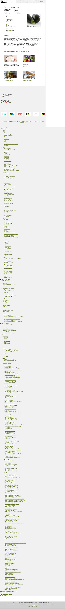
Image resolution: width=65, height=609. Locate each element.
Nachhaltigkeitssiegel (9, 576)
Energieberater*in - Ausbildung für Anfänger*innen (13, 328)
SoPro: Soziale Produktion (10, 589)
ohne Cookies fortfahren (32, 606)
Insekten (5, 254)
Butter (10, 23)
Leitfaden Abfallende (9, 398)
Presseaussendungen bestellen (10, 372)
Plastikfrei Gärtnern (7, 227)
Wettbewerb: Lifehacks (9, 522)
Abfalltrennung (7, 145)
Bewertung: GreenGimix (9, 564)
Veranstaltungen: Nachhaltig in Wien (12, 516)
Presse (21, 134)
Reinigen (5, 287)
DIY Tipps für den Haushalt (9, 181)
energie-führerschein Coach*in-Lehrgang (12, 331)
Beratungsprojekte (7, 427)
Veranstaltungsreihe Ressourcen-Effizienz (13, 598)
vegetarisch (19, 13)
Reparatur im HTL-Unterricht (10, 496)
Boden (5, 220)
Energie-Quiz (7, 439)
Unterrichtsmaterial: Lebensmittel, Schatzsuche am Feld (16, 512)
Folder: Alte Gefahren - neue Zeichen (12, 388)
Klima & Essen (6, 240)
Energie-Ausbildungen (8, 327)
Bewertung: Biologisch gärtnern (11, 563)
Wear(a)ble (7, 520)
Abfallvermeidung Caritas (10, 556)
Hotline (5, 367)
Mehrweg (6, 150)
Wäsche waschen (7, 273)
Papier (5, 152)
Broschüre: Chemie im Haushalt (11, 379)
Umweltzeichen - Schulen (10, 593)
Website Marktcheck (9, 422)
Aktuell (4, 142)
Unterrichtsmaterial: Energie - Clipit (12, 506)
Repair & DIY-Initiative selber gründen (11, 156)
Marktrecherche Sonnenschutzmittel (12, 406)
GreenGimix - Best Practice (10, 307)
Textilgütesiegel (7, 272)
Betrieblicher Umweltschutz (34, 1)
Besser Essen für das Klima (10, 560)
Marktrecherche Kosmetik (10, 402)
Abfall (4, 143)
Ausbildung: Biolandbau (9, 473)
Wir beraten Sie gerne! (5, 140)
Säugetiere (6, 265)
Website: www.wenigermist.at (11, 521)
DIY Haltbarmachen (7, 176)
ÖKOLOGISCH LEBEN (5, 141)
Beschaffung (5, 299)
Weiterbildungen (6, 326)
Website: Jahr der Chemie (10, 420)
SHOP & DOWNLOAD (5, 291)
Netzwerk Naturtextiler (9, 578)
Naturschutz (5, 252)
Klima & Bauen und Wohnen (9, 245)
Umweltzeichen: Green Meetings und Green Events (14, 591)
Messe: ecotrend (8, 407)
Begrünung (5, 298)
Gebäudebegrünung (8, 167)
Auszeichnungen (7, 355)
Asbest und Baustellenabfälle (9, 162)
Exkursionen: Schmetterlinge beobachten (13, 490)
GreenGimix (6, 304)
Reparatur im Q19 (8, 459)
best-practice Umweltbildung (8, 344)
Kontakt (24, 134)
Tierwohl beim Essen (8, 277)
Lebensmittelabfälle (8, 205)
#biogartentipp (7, 218)
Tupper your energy (9, 464)
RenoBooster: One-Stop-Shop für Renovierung (14, 461)
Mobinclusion (7, 451)
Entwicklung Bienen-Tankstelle (11, 491)
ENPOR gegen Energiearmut (10, 542)
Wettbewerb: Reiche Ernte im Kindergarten (13, 524)
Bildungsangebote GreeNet (10, 486)
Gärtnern (4, 217)
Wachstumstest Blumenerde (10, 552)
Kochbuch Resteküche (9, 396)
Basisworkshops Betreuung (10, 557)
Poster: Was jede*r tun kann (10, 415)
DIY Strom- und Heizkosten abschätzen (11, 182)
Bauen (4, 159)
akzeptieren (32, 605)
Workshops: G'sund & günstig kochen (12, 531)
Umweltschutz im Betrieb (9, 554)
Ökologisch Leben (12, 2)
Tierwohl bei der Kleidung (9, 279)
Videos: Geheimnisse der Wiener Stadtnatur (12, 338)
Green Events (5, 318)
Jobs (43, 133)
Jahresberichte (7, 354)
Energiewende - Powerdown (10, 568)
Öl (6, 29)
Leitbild (5, 350)
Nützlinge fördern (7, 226)
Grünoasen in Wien (8, 440)
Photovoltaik (6, 169)
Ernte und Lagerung (7, 196)
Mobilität (4, 316)
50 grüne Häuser (8, 538)
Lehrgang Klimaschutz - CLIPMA (11, 480)
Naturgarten (6, 225)
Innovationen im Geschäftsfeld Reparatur (13, 546)
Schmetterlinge (8, 260)
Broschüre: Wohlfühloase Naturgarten (12, 386)
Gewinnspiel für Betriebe (10, 364)
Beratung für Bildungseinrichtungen (9, 342)
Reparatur (6, 157)
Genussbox (7, 570)
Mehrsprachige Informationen (8, 345)
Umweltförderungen (6, 325)
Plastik (5, 153)
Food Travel (7, 493)
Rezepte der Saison (9, 5)
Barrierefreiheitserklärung (33, 133)
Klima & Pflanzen (7, 243)
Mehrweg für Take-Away (10, 573)
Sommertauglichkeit (8, 172)
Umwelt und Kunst (8, 505)
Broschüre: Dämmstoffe (9, 384)
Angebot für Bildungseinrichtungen (9, 296)
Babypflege (6, 231)
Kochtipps (6, 204)
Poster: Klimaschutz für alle (10, 416)
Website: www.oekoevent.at (10, 421)
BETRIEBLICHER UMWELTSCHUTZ (8, 294)
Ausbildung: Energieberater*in (11, 474)
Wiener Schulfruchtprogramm (11, 527)
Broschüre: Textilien (9, 383)
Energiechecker (8, 435)
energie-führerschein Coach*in (11, 476)
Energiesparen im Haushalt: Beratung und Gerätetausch (15, 437)
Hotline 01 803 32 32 (9, 428)
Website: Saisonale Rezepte (10, 423)
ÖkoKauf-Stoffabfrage (9, 303)
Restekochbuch (8, 588)
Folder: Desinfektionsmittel (10, 392)
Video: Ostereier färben (9, 418)
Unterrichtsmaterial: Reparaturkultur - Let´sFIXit (14, 511)
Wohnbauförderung (7, 173)
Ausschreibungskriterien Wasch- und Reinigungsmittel (15, 555)
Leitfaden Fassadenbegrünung (11, 401)
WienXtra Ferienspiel (9, 525)
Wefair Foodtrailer (8, 526)
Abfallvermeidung (7, 146)
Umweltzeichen (6, 323)
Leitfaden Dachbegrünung (10, 400)
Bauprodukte (6, 163)
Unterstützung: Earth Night (10, 457)
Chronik (4, 360)
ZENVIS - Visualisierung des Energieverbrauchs (14, 535)
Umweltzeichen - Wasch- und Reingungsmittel (14, 597)
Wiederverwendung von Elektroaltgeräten (13, 599)
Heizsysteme (6, 168)
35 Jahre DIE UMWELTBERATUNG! (10, 361)
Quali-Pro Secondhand (9, 585)
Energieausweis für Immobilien (10, 188)
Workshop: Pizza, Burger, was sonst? (12, 529)
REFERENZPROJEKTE (7, 376)
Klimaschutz (5, 238)
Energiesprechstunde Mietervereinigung (13, 438)
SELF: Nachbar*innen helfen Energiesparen (13, 462)
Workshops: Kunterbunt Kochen (11, 532)
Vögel (5, 267)
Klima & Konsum (7, 241)
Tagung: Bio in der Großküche (10, 503)
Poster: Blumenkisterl (9, 412)
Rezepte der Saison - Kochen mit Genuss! (12, 69)
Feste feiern (6, 198)
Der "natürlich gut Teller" (9, 566)
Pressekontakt (6, 374)
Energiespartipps (7, 186)
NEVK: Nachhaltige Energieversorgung (12, 453)
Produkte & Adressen (27, 1)
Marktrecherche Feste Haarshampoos (12, 405)
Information (6, 377)
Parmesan (10, 21)
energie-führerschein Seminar (9, 332)
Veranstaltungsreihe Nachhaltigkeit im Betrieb (13, 333)
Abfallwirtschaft (6, 295)
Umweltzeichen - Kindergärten (11, 594)
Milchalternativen (7, 209)
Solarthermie (6, 170)
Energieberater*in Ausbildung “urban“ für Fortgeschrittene (15, 330)
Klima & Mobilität (7, 242)
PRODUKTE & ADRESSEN (6, 293)
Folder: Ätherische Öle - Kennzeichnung (12, 389)
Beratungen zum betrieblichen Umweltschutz (14, 559)
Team (4, 359)
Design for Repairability (9, 488)
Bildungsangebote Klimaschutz (11, 487)
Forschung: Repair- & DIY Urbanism (12, 544)
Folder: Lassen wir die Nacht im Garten (12, 391)
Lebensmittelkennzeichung (9, 206)
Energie (4, 184)
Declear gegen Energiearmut (10, 541)
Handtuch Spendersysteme (10, 571)
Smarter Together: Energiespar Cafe (12, 500)
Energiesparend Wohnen (10, 543)
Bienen (6, 257)
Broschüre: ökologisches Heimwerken (12, 381)
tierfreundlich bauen (8, 266)
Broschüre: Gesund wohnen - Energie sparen (13, 382)
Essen (4, 194)
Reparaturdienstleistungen (8, 322)
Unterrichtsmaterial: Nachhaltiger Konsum (13, 510)
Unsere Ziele (6, 349)
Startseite (15, 133)
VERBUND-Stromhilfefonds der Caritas (12, 467)
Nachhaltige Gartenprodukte (10, 575)
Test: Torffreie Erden (9, 551)
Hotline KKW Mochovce (9, 444)
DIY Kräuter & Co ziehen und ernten (10, 177)
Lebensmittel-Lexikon (8, 208)
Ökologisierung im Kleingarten (11, 456)
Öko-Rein (5, 301)
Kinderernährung (7, 203)
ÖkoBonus (7, 580)
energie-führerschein (9, 475)
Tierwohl (4, 276)
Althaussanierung (7, 160)
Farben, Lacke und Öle (8, 283)
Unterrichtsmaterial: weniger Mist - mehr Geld (14, 513)
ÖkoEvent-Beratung (9, 454)
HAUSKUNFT (7, 442)
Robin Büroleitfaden (9, 586)
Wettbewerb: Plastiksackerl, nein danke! (13, 425)
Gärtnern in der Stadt (8, 223)
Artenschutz (6, 253)
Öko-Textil (6, 310)
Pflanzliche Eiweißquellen (9, 213)
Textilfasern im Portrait (8, 274)
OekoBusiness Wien (6, 317)
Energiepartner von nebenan (10, 479)
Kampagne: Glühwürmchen (10, 393)
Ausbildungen (6, 471)
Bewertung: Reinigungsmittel (10, 565)
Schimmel (6, 288)
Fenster (5, 165)
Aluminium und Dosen (8, 147)
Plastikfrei (6, 155)
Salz (7, 24)
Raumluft (4, 320)
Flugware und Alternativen (9, 200)
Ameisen (6, 255)
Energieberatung (7, 187)
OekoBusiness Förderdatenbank (11, 581)
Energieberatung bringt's (10, 434)
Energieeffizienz (6, 315)
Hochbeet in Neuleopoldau (10, 443)
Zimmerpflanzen (7, 228)
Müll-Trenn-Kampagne (9, 574)
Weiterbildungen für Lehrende (8, 341)
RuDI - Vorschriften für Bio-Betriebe (12, 583)
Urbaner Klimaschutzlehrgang (11, 483)
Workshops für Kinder (9, 530)
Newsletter (6, 368)
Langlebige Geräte (8, 448)
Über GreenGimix (8, 308)
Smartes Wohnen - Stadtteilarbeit (11, 463)
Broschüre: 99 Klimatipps (10, 387)
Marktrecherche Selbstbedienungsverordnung (14, 403)
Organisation (5, 348)
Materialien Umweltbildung (8, 337)
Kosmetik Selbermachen (8, 234)
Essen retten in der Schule (10, 492)
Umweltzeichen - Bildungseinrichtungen (12, 590)
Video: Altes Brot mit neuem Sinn (11, 417)
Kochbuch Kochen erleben (10, 394)
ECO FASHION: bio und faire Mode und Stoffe (12, 271)
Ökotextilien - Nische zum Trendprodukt (13, 584)
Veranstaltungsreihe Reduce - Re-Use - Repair (14, 466)
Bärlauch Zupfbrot (8, 90)
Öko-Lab (6, 579)
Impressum (19, 133)
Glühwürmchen (8, 258)
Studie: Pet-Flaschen (9, 549)
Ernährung (5, 313)
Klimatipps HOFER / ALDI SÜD (11, 445)
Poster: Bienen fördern (9, 410)
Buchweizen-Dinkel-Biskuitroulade (29, 90)
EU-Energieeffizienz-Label (9, 191)
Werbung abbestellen (8, 289)
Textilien (4, 269)
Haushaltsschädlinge (8, 284)
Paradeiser (13, 26)
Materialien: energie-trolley (10, 478)
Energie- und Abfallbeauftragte (11, 569)
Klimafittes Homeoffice (8, 286)
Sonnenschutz (6, 237)
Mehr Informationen (32, 607)
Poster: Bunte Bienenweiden (10, 411)
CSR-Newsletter (6, 312)
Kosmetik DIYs (6, 233)
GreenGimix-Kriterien (9, 306)
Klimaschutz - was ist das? (9, 247)
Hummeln (7, 259)
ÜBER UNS (3, 347)
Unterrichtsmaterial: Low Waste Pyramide (13, 508)
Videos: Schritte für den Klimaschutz (11, 246)
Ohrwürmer (7, 262)
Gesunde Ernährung (7, 201)
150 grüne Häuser (8, 429)
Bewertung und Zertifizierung (8, 300)
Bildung (5, 484)
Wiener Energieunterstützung (10, 468)
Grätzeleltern (7, 481)
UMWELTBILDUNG (5, 335)
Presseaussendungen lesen (9, 371)
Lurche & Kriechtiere (8, 264)
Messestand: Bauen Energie (10, 408)
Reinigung (4, 321)
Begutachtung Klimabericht (10, 539)
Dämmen (5, 164)
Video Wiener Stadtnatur (10, 517)
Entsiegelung (6, 221)
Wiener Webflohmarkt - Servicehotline (12, 469)
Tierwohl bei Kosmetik (8, 280)
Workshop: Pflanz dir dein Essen (11, 534)
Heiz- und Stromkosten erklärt (9, 192)
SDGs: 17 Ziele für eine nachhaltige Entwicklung (13, 250)
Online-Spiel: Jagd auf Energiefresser (12, 497)
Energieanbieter (7, 189)
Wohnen (4, 282)
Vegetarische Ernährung (8, 215)
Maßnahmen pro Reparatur (10, 547)
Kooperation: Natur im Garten (10, 397)
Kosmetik (4, 230)
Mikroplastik (6, 151)
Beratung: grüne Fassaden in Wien (11, 432)
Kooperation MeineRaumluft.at (11, 447)
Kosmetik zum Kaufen (8, 235)
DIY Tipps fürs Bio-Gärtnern (9, 180)
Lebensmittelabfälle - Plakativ (11, 449)
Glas (5, 148)
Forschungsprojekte (8, 537)
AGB (40, 133)
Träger (5, 352)
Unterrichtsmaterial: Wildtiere (11, 515)
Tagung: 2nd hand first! (9, 502)
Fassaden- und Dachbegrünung (10, 222)
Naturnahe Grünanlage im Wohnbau (12, 452)
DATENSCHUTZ (24, 133)
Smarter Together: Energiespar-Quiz (12, 501)
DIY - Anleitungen (6, 175)
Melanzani (9, 16)
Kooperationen (7, 353)
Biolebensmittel (7, 195)
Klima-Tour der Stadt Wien (10, 495)
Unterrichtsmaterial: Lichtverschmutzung (13, 507)
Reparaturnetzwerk (9, 458)
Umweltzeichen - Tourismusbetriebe (12, 595)
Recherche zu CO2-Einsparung (11, 548)
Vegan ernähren (7, 214)
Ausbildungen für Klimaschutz (9, 248)
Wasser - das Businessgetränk (11, 600)
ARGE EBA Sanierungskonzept (11, 430)
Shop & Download (19, 1)
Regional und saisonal (8, 210)
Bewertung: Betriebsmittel (10, 561)
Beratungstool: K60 (9, 433)
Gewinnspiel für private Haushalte (11, 362)
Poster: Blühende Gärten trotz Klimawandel (13, 413)
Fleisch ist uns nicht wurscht (9, 199)
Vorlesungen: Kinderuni (9, 518)
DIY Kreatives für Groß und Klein (10, 179)
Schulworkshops (6, 340)
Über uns (41, 1)
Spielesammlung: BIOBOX (10, 498)
